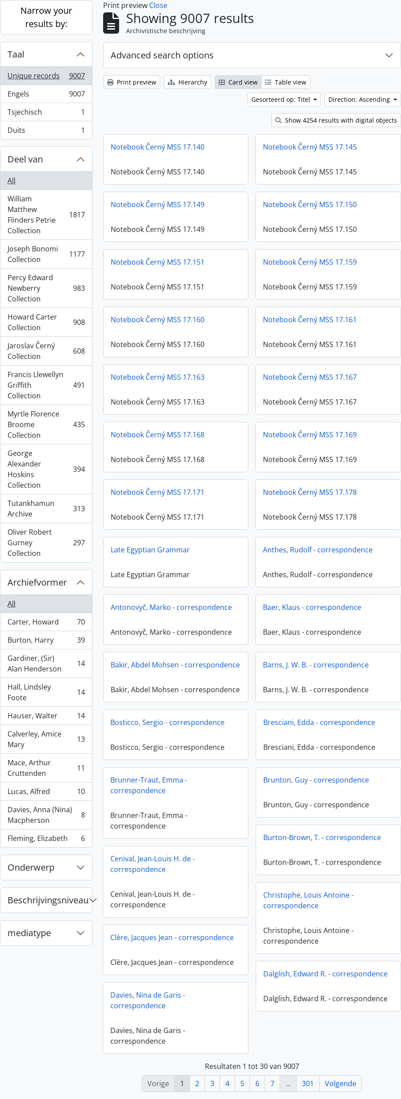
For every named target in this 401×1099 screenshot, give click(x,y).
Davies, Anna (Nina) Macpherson (46, 815)
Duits (46, 132)
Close (158, 5)
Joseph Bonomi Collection (46, 254)
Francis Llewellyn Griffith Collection (46, 385)
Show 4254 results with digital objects (336, 120)
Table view (285, 82)
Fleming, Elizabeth (46, 840)
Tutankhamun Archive (46, 508)
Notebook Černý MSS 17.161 (310, 319)
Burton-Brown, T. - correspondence (297, 841)
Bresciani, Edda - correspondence (295, 726)
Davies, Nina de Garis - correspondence (172, 1000)
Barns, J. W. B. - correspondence (316, 665)
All (11, 180)
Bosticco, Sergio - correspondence (192, 722)
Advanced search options (162, 55)
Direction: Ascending (360, 99)
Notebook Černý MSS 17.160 (157, 319)
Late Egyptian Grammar (150, 550)
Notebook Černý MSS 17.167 (310, 377)
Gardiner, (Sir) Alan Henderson (46, 663)
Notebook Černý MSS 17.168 (157, 435)
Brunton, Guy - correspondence (291, 783)
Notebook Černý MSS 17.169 (310, 435)
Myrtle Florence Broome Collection (46, 424)
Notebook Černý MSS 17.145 (310, 147)
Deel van (25, 159)
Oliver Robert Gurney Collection (46, 542)
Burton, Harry (46, 642)
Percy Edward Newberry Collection (46, 288)
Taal (16, 54)
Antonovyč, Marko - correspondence (171, 607)
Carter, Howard (46, 624)
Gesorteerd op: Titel (281, 99)
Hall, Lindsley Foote (46, 692)
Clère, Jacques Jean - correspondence (196, 937)
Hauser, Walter (46, 717)
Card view (238, 82)
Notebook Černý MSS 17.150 (310, 204)
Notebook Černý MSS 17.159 (310, 262)
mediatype (29, 933)
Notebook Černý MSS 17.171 (157, 492)
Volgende (340, 1083)
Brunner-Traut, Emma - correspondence (173, 785)
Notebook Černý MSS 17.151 (157, 262)
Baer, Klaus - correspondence (312, 607)
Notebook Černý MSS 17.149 (157, 204)
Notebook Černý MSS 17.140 (157, 147)
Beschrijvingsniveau (48, 900)
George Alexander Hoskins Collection (46, 469)
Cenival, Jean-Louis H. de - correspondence (177, 864)
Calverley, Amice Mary (46, 739)
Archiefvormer (37, 582)
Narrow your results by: (46, 17)
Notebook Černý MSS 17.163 (157, 377)
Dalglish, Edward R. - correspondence (301, 977)
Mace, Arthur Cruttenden (46, 768)
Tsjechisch (46, 114)
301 (308, 1083)
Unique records (46, 77)
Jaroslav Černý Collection (46, 351)
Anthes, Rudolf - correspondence (318, 550)
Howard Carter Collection (46, 322)
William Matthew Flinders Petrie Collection (46, 214)
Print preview (131, 82)
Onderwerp (31, 867)
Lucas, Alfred (46, 793)
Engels (46, 96)
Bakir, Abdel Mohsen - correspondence (175, 665)
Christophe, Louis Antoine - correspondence (284, 904)
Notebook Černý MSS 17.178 (310, 492)
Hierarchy (187, 82)
